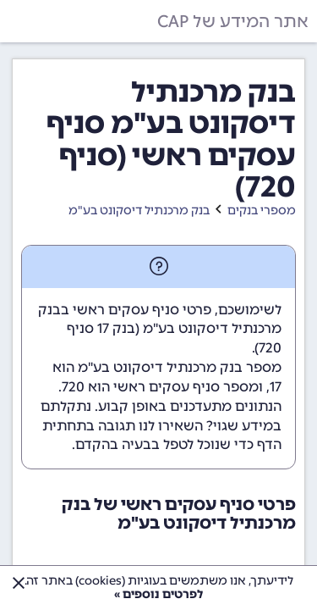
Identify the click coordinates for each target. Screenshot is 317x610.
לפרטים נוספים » (158, 594)
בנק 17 (116, 328)
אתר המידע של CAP (233, 21)
